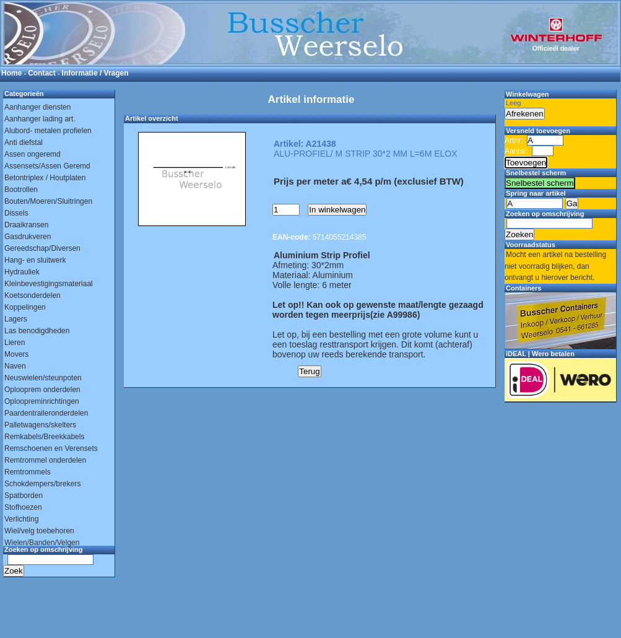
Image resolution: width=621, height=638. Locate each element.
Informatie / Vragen (95, 73)
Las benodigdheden (36, 330)
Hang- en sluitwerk (35, 260)
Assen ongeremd (32, 154)
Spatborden (23, 495)
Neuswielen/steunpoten (43, 378)
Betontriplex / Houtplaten (44, 177)
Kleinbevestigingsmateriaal (48, 283)
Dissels (16, 213)
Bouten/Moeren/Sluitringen (48, 201)
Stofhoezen (23, 507)
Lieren (14, 342)
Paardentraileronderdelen (46, 413)
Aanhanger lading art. (40, 119)
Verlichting (21, 519)
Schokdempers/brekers (42, 483)
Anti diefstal (23, 142)
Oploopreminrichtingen (41, 401)
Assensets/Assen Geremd (47, 166)
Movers (16, 354)
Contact (42, 73)
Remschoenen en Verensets (51, 448)
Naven (15, 366)
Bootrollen (21, 189)
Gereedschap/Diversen (42, 248)
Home (11, 73)
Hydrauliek (22, 272)
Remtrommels (27, 472)
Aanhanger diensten (37, 107)
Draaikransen (26, 225)
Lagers (15, 319)
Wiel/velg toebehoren (39, 531)
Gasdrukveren (27, 236)
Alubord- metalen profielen (48, 130)
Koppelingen (25, 307)
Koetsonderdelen (32, 295)
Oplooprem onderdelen (42, 389)
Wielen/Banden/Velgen (41, 542)
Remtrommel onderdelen (45, 460)
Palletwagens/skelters (40, 425)
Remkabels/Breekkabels (44, 436)
